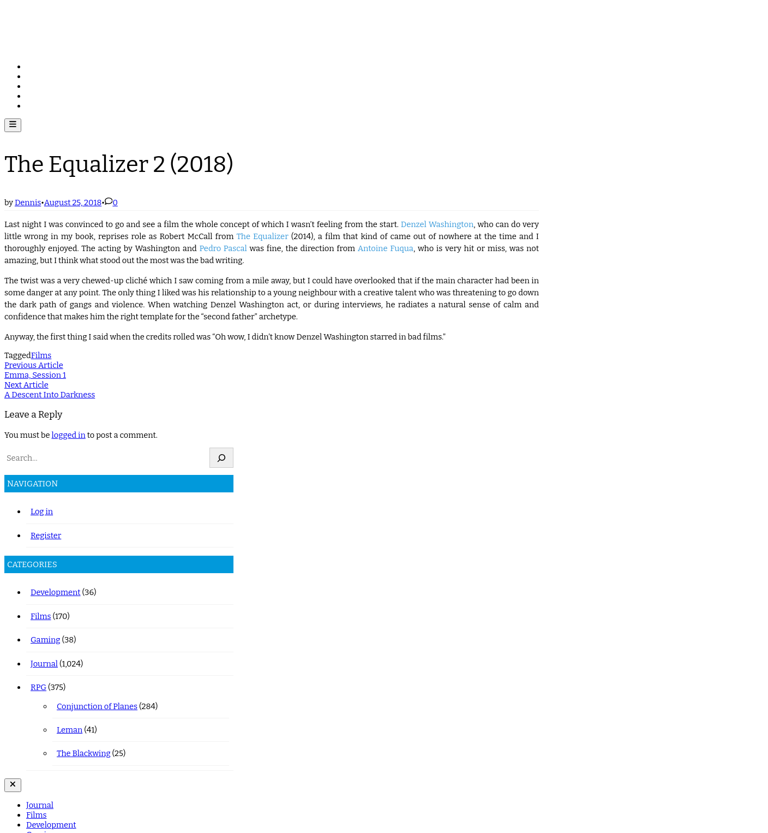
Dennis (28, 202)
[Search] (221, 458)
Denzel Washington (437, 224)
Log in (42, 511)
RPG (34, 106)
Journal (39, 67)
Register (46, 535)
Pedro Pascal (223, 248)
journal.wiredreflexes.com (89, 22)
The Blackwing (84, 753)
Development (51, 86)
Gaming (41, 96)
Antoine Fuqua (385, 248)
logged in (69, 435)
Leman (69, 730)
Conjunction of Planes (97, 706)
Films (36, 76)
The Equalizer (262, 236)
